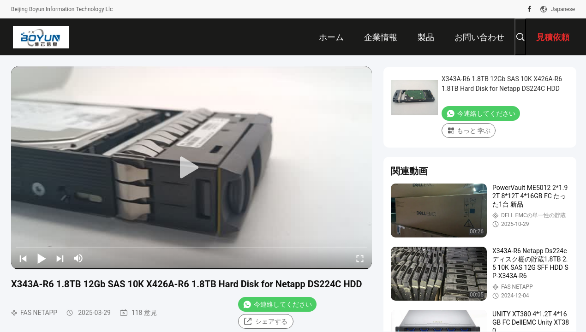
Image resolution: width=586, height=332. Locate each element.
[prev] (23, 258)
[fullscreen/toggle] (360, 258)
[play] (191, 167)
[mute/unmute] (78, 258)
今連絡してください (277, 304)
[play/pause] (41, 258)
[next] (60, 258)
